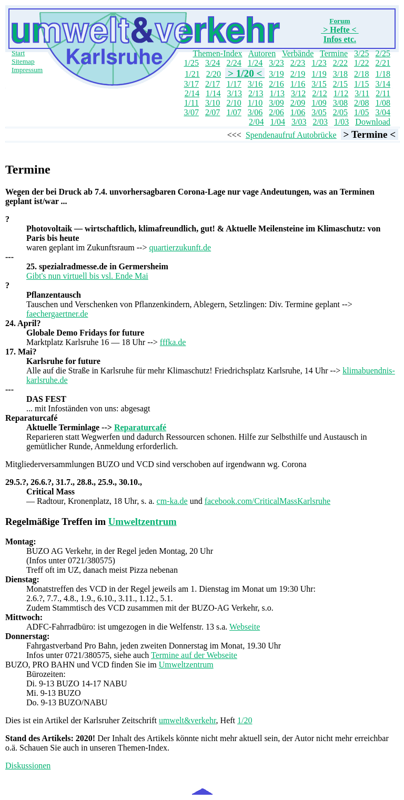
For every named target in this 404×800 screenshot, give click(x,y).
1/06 (297, 112)
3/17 (191, 83)
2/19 (297, 73)
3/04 (383, 112)
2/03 (319, 121)
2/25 (383, 53)
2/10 (233, 102)
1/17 (233, 83)
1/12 (341, 93)
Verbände (298, 53)
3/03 (298, 121)
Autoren (262, 53)
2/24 (233, 62)
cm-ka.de (172, 501)
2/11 (383, 93)
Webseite (244, 626)
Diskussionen (27, 765)
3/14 (383, 83)
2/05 (340, 112)
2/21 (383, 62)
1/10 (255, 102)
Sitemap (23, 61)
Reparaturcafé (140, 427)
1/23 (318, 62)
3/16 (255, 83)
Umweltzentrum (142, 521)
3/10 (212, 102)
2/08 (361, 102)
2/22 (340, 62)
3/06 (255, 112)
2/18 (361, 73)
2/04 (256, 121)
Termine (334, 53)
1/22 (361, 62)
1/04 (277, 121)
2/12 (319, 93)
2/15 (340, 83)
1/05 (361, 112)
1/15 (361, 83)
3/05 (318, 112)
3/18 (340, 73)
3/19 (276, 73)
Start (18, 53)
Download (372, 121)
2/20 (213, 73)
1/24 (255, 62)
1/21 (192, 73)
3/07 (191, 112)
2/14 (192, 93)
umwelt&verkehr (187, 720)
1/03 (341, 121)
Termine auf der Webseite (194, 655)
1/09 (318, 102)
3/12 (298, 93)
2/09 (297, 102)
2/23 (297, 62)
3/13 (234, 93)
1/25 (191, 62)
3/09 (276, 102)
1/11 (191, 102)
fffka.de (173, 342)
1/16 (297, 83)
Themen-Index (217, 53)
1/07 (233, 112)
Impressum (27, 70)
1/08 (383, 102)
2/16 (276, 83)
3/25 (361, 53)
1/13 (276, 93)
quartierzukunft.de (180, 247)
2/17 (212, 83)
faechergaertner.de (57, 313)
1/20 (244, 720)
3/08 (340, 102)
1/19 (318, 73)
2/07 (212, 112)
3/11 (362, 93)
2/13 (255, 93)
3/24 (212, 62)
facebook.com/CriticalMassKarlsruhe (267, 501)
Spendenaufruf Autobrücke (291, 134)
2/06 (276, 112)
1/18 (383, 73)
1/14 (213, 93)
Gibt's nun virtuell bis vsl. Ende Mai (87, 275)
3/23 (276, 62)
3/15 (318, 83)
